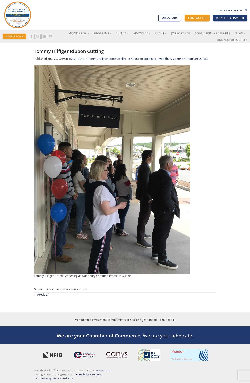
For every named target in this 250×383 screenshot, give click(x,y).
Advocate (141, 33)
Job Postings (180, 33)
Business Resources (232, 40)
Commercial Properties (212, 33)
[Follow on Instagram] (38, 36)
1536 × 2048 (76, 59)
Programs (102, 33)
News (240, 33)
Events (122, 33)
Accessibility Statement (88, 374)
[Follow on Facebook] (32, 36)
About (161, 33)
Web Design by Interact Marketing (53, 378)
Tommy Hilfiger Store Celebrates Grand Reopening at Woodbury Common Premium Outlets (148, 59)
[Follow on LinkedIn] (44, 36)
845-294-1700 (103, 370)
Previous (41, 294)
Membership (79, 33)
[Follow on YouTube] (50, 36)
